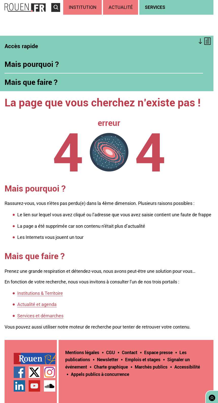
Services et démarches (40, 315)
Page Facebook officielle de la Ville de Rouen (19, 372)
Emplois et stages (142, 359)
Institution (82, 7)
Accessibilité (187, 367)
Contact (129, 352)
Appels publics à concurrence (100, 374)
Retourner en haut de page (211, 396)
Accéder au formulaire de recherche (57, 14)
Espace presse (158, 352)
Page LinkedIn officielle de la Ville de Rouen (19, 386)
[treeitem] (83, 7)
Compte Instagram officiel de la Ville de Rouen (49, 372)
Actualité (121, 7)
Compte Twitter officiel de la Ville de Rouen (34, 372)
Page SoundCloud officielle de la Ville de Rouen (49, 386)
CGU (110, 352)
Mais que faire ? (31, 82)
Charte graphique (111, 367)
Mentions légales (82, 352)
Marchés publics (151, 367)
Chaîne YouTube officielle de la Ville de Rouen (34, 386)
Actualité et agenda (37, 304)
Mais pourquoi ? (32, 64)
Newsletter (107, 359)
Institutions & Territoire (40, 293)
